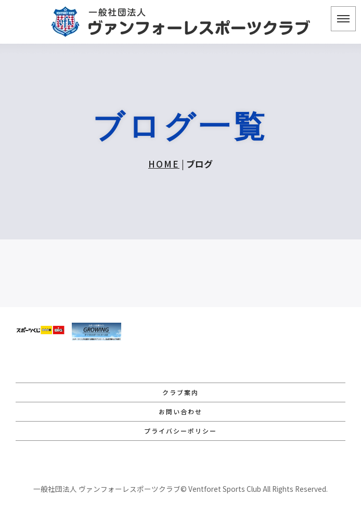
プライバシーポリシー (180, 430)
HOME (163, 163)
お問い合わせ (180, 411)
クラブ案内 (180, 392)
